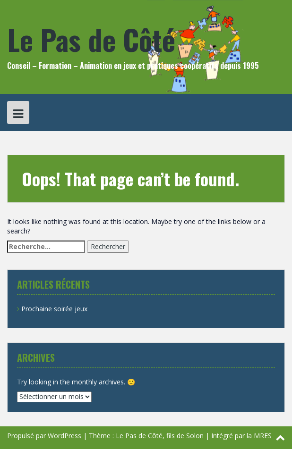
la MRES (259, 435)
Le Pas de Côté (91, 39)
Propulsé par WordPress (44, 435)
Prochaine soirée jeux (54, 308)
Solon (195, 435)
